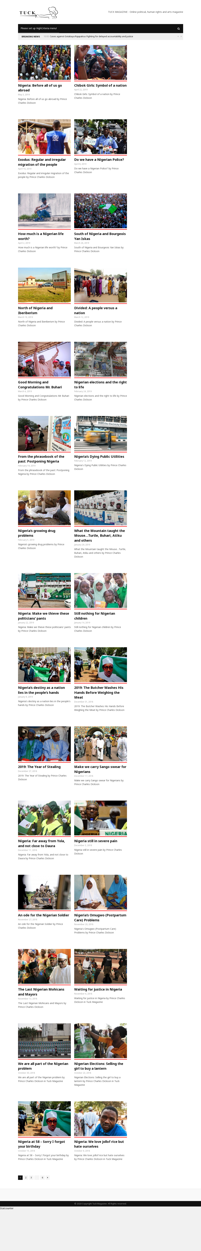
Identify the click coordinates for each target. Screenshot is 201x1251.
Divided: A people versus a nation (99, 320)
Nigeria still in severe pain (99, 865)
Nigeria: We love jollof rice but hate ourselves (99, 1184)
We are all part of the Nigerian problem (38, 1105)
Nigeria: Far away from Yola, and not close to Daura (40, 871)
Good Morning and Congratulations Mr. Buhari (43, 395)
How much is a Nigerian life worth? (44, 244)
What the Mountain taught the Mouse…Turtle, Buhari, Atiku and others (100, 554)
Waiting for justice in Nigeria (94, 1030)
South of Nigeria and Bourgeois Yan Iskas (94, 244)
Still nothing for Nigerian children (98, 636)
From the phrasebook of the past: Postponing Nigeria (40, 474)
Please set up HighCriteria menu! (39, 28)
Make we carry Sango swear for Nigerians (94, 792)
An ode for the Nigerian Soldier (40, 949)
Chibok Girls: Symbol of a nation (97, 88)
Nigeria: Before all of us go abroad (43, 88)
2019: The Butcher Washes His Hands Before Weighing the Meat (100, 714)
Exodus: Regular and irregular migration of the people (43, 167)
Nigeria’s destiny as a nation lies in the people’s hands (42, 714)
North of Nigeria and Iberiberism (38, 320)
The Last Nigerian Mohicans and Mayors (39, 1030)
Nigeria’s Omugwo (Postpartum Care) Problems (91, 952)
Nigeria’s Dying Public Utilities (95, 471)
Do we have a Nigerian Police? (95, 164)
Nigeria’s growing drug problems (39, 551)
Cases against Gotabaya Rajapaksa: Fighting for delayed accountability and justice (91, 36)
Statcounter (6, 1249)
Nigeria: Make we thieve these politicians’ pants (41, 636)
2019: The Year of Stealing (42, 789)
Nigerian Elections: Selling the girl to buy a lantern (99, 1105)
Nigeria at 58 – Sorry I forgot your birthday (38, 1184)
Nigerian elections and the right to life (99, 395)
